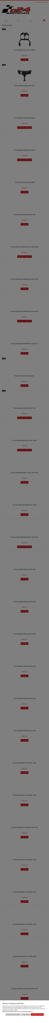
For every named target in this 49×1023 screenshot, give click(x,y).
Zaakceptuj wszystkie (37, 1014)
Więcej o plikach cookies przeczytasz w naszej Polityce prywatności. (17, 1011)
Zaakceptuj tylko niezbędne (13, 1014)
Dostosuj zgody (26, 1014)
